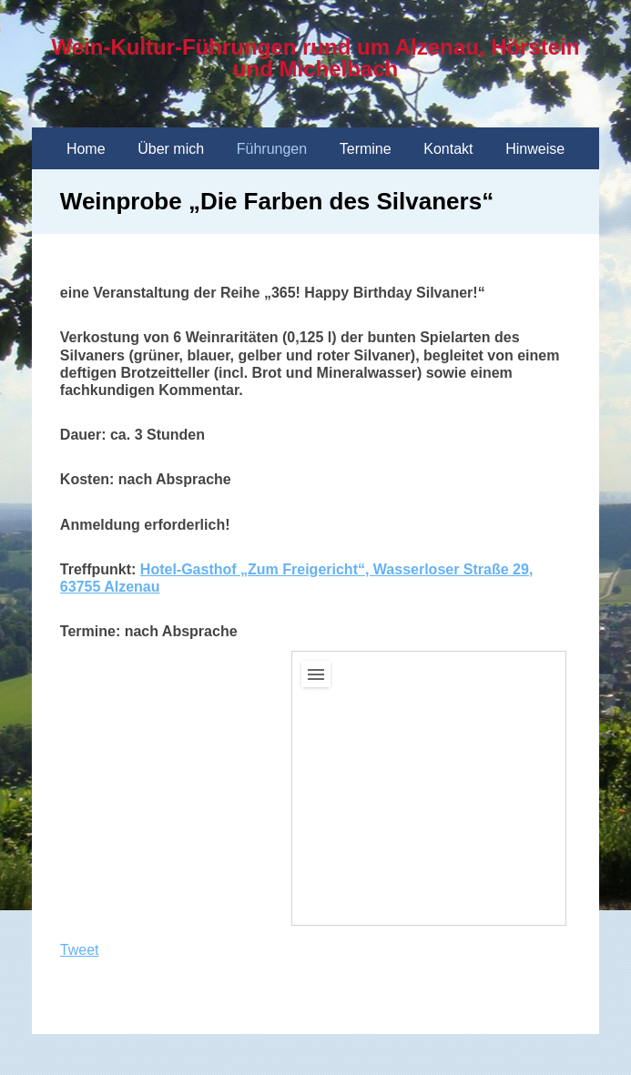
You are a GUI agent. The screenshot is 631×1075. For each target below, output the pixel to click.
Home (86, 149)
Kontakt (448, 149)
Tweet (79, 950)
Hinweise (535, 149)
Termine (366, 149)
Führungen (272, 149)
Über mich (170, 149)
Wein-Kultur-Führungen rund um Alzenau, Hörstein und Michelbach (316, 58)
